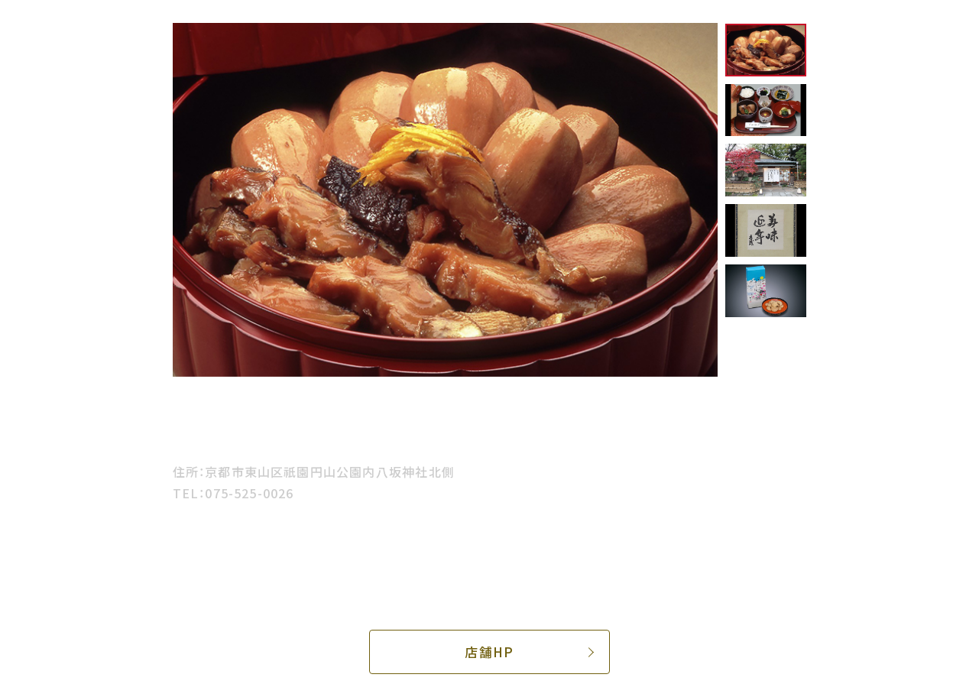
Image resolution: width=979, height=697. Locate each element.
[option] (445, 200)
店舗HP (489, 651)
